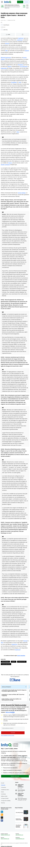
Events (2, 791)
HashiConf (20, 38)
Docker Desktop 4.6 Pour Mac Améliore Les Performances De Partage (11, 699)
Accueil (2, 783)
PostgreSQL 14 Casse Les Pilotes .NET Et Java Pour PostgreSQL (13, 695)
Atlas (18, 132)
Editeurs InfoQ (4, 796)
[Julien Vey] (2, 30)
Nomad (7, 43)
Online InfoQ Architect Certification (21, 785)
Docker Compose (5, 164)
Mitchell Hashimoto (6, 57)
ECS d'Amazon (23, 66)
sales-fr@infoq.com (19, 834)
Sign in (26, 1)
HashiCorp (19, 40)
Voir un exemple (10, 712)
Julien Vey (5, 29)
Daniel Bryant (6, 24)
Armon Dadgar (21, 193)
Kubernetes (4, 68)
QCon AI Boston (21, 790)
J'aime (9, 34)
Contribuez (3, 794)
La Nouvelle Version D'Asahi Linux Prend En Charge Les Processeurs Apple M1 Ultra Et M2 (14, 691)
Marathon (20, 64)
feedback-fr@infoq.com (5, 834)
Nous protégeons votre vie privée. (7, 735)
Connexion (3, 787)
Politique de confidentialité (6, 846)
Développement (5, 661)
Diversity (3, 802)
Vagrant (27, 50)
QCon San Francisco (22, 799)
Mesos (9, 66)
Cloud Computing (21, 655)
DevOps (13, 661)
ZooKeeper (14, 82)
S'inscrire (3, 785)
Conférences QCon (5, 789)
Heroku (10, 163)
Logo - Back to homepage (7, 2)
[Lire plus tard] (22, 34)
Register (20, 1)
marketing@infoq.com (20, 838)
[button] (13, 732)
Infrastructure (21, 661)
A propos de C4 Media (5, 800)
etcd (20, 82)
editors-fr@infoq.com (5, 838)
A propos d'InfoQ (4, 798)
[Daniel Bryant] (2, 25)
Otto (6, 50)
